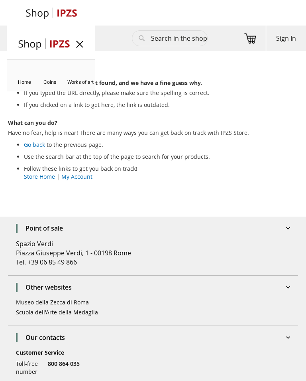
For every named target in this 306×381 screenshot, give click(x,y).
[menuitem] (24, 82)
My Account (76, 176)
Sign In (286, 38)
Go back (34, 144)
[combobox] (170, 38)
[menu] (51, 75)
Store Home (39, 176)
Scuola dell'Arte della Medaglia (57, 312)
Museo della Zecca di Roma (52, 302)
